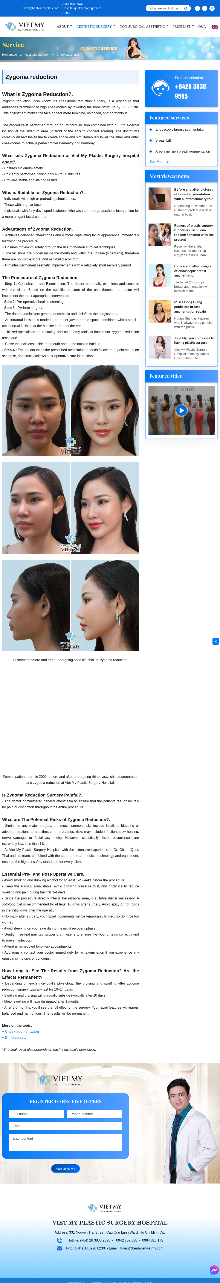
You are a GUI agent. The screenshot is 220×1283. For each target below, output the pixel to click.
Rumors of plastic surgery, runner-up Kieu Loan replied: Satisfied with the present (194, 233)
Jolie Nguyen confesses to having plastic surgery (194, 341)
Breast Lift (163, 140)
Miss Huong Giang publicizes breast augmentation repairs (190, 307)
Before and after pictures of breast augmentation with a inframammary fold (193, 194)
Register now (65, 1168)
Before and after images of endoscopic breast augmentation (192, 271)
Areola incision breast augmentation (183, 151)
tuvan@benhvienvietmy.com (40, 8)
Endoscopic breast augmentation (181, 130)
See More (157, 162)
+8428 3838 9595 (190, 90)
